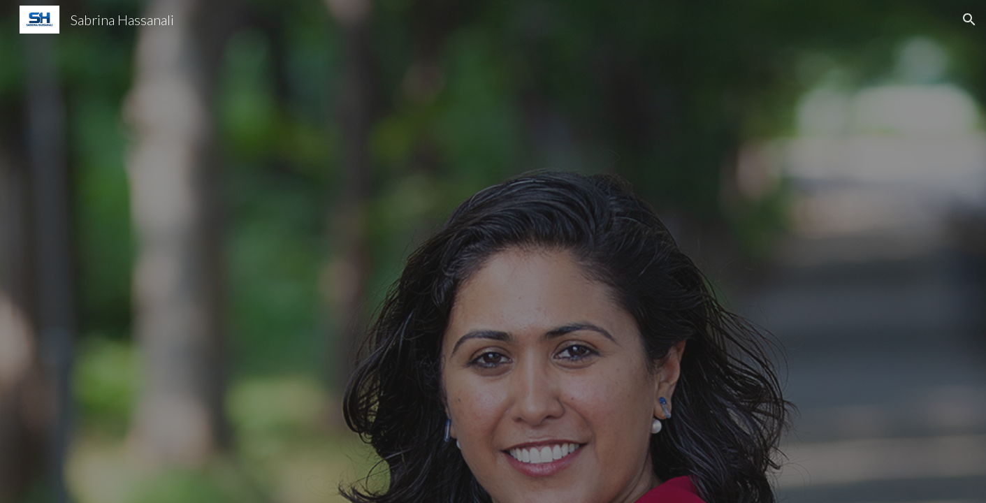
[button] (969, 19)
